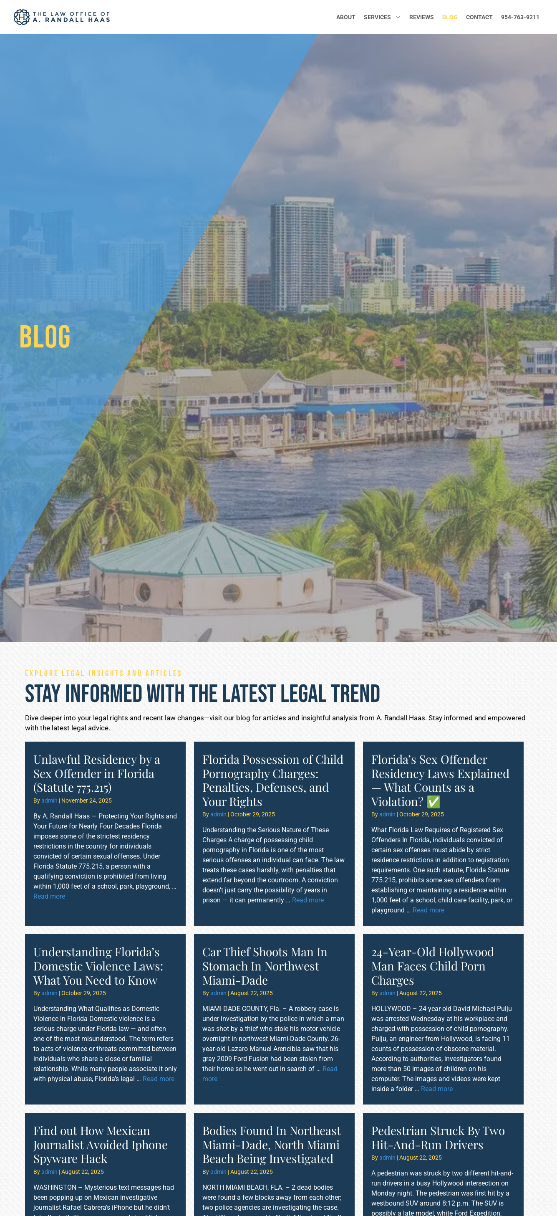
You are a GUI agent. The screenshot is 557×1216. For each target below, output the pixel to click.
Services (384, 17)
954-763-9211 (520, 17)
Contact (479, 17)
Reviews (421, 17)
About (345, 17)
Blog (450, 17)
